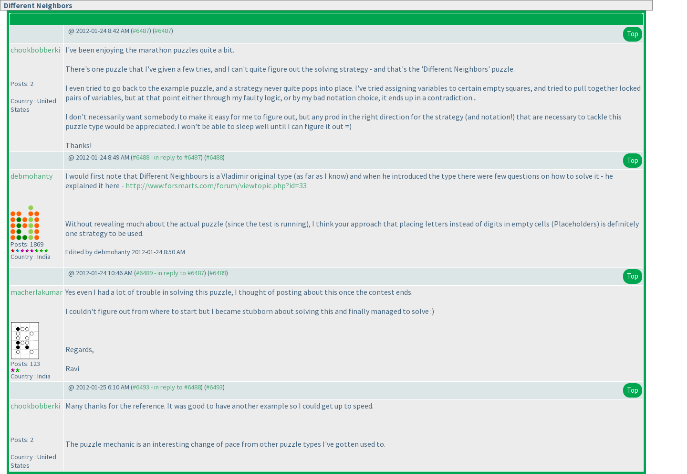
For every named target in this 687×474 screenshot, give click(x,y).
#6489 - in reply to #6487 (170, 273)
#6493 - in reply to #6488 (167, 387)
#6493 (214, 387)
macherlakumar (36, 292)
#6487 (141, 30)
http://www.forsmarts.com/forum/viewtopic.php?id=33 (216, 185)
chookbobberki (35, 49)
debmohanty (31, 176)
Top (632, 33)
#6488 (214, 157)
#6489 (217, 273)
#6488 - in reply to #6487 (167, 157)
